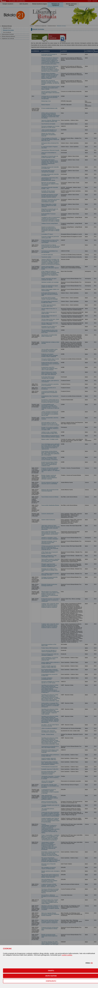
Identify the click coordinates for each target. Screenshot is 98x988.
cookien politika (67, 955)
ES (92, 963)
